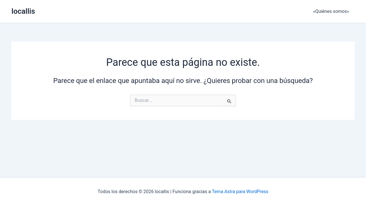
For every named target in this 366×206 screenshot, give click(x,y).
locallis (23, 11)
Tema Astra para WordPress (240, 191)
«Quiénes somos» (332, 11)
